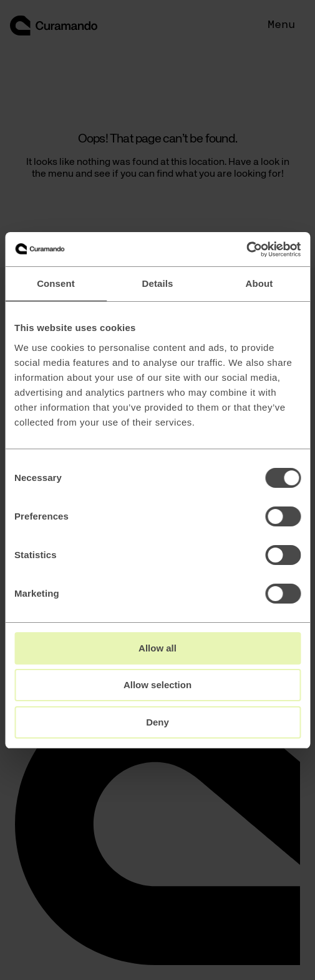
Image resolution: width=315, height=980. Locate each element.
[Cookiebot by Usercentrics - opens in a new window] (246, 249)
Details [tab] (157, 283)
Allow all (157, 648)
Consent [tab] (56, 283)
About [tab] (259, 283)
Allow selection (157, 684)
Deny (157, 722)
